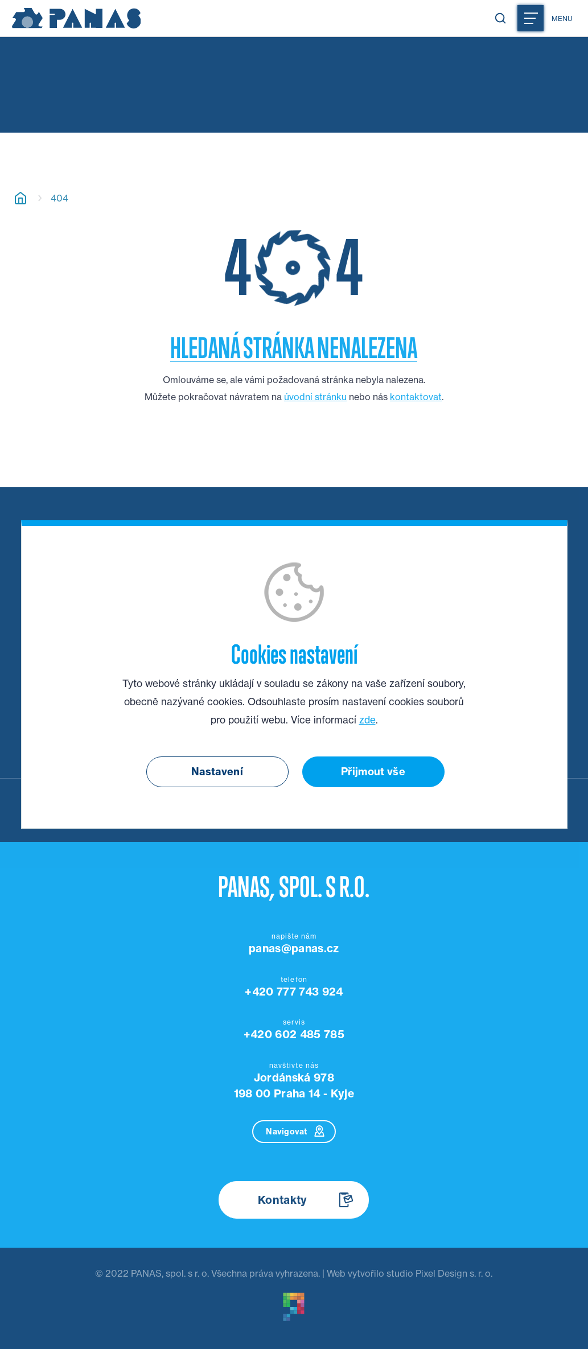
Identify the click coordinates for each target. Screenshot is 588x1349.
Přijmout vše (373, 771)
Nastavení (217, 771)
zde (367, 720)
